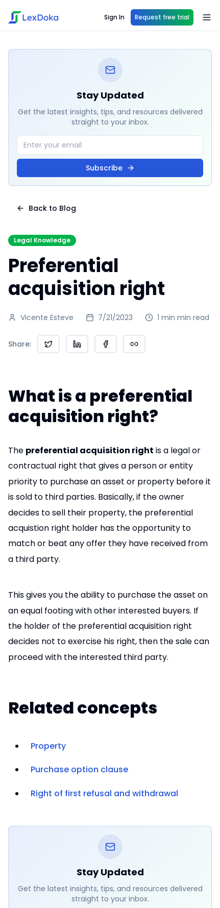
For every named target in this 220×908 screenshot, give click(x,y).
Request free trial (162, 17)
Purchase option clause (79, 769)
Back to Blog (46, 208)
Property (48, 746)
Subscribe (110, 168)
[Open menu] (207, 17)
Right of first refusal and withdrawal (104, 793)
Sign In (114, 17)
